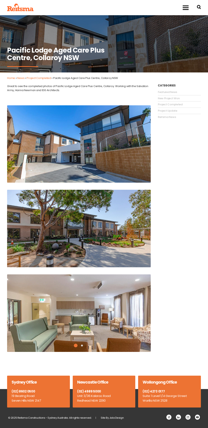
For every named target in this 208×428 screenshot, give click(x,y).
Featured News (167, 92)
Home (11, 78)
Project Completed (39, 78)
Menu (183, 7)
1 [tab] (76, 345)
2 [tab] (82, 345)
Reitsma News (167, 117)
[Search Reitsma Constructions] (199, 7)
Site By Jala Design (112, 418)
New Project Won (169, 98)
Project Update (167, 110)
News (20, 78)
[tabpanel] (79, 313)
